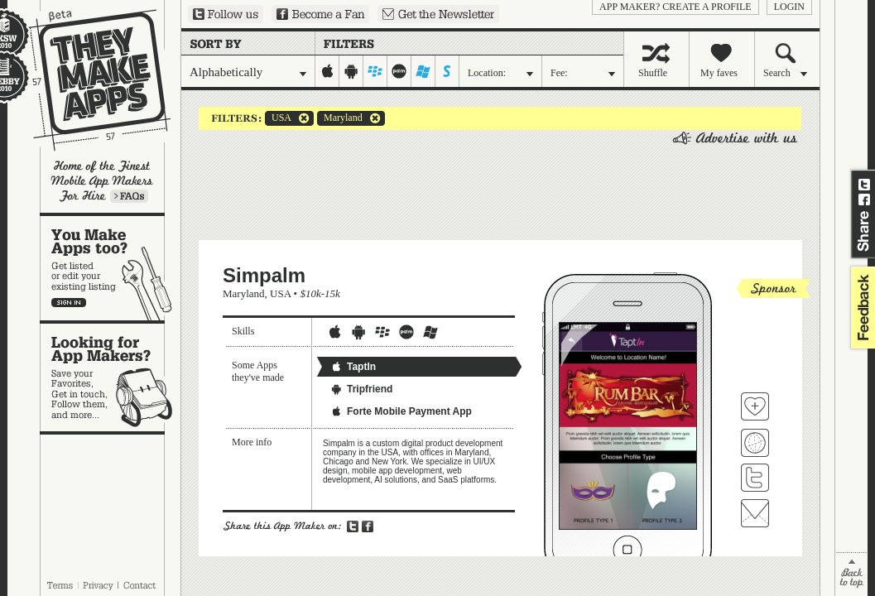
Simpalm (264, 275)
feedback (861, 307)
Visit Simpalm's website (755, 443)
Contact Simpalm (755, 513)
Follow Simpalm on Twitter (755, 478)
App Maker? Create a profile (675, 6)
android (351, 71)
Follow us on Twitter (225, 14)
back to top (851, 574)
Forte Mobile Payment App (401, 411)
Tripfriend (361, 389)
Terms (60, 585)
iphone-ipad (327, 71)
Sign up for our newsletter (438, 14)
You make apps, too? (110, 268)
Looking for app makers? (110, 377)
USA (278, 118)
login (789, 6)
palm (399, 71)
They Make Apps (89, 80)
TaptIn (353, 367)
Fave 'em (755, 406)
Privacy (98, 585)
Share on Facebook (864, 199)
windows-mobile (423, 71)
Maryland (340, 118)
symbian (447, 71)
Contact (140, 585)
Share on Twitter (864, 184)
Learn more (129, 196)
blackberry (375, 71)
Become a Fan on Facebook (320, 14)
